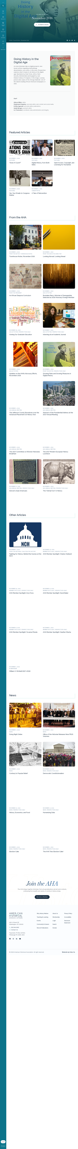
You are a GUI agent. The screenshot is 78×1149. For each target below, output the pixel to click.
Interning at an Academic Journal (54, 705)
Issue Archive (16, 40)
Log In (3, 1141)
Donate (3, 1146)
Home (10, 40)
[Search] (3, 5)
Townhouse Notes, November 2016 (22, 450)
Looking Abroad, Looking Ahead (54, 450)
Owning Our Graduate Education (20, 705)
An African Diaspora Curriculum (20, 578)
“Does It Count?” (15, 163)
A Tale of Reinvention (39, 290)
